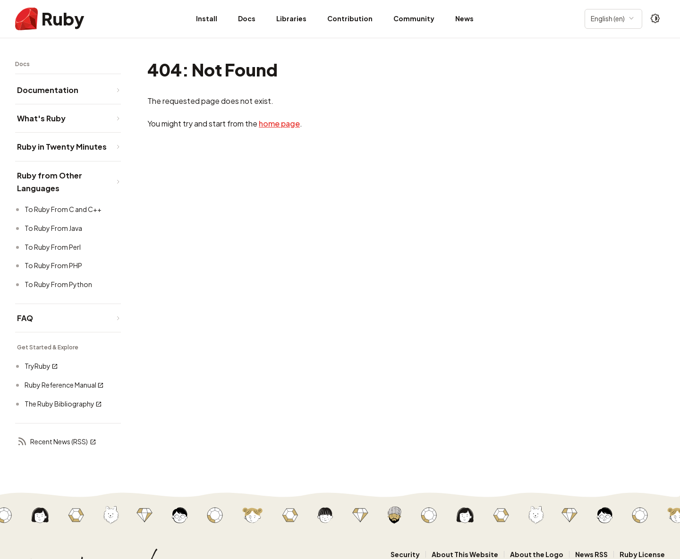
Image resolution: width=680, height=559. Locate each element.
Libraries (291, 18)
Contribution (350, 18)
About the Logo (536, 554)
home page (279, 123)
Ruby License (642, 554)
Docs (246, 18)
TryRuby (41, 366)
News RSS (591, 554)
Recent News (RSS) (56, 442)
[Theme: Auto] (655, 19)
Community (413, 18)
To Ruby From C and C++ (63, 209)
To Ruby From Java (53, 228)
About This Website (465, 554)
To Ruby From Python (58, 284)
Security (405, 554)
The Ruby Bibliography (63, 403)
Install (206, 18)
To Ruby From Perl (53, 247)
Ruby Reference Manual (64, 385)
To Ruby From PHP (53, 265)
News (464, 18)
